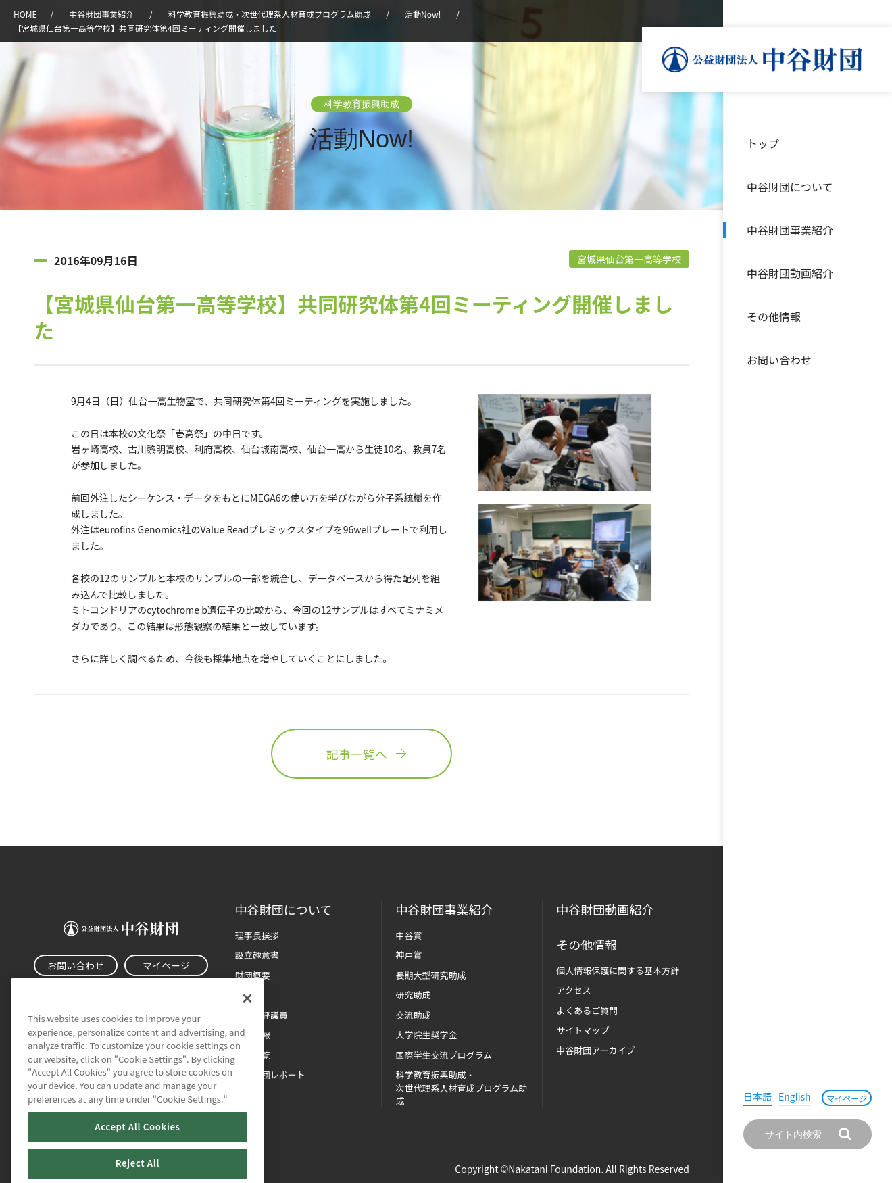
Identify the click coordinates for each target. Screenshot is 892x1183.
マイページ (846, 1098)
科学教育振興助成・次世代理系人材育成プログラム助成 (269, 14)
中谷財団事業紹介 (790, 230)
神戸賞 (408, 954)
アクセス (573, 990)
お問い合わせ (779, 360)
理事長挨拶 (257, 935)
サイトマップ (582, 1029)
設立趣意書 (257, 954)
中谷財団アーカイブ (595, 1050)
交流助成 (412, 1015)
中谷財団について (790, 186)
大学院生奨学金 (426, 1034)
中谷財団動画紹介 (790, 273)
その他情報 (774, 316)
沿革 (872, 273)
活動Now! (423, 14)
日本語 (757, 1096)
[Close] (247, 1023)
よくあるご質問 (587, 1010)
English (794, 1096)
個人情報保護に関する (617, 970)
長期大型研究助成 (430, 975)
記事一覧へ (361, 754)
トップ (763, 143)
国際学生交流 (443, 1054)
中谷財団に (283, 909)
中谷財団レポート (270, 1074)
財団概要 (252, 975)
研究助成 (412, 994)
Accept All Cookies (137, 1150)
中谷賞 (408, 935)
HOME (25, 14)
